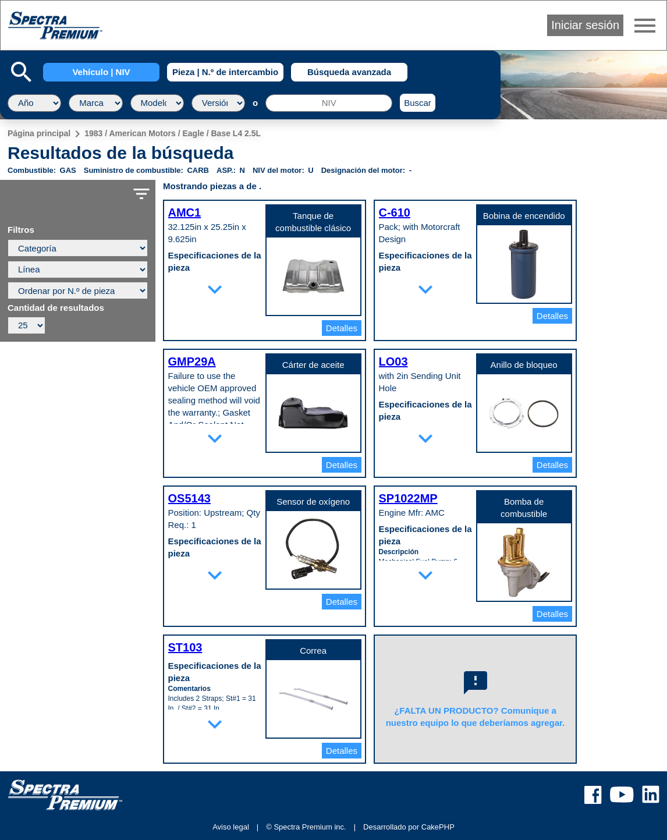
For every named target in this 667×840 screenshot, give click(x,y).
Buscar (417, 103)
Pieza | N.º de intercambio (225, 72)
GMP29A (192, 361)
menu (645, 26)
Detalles (341, 328)
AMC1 (184, 212)
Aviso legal (230, 827)
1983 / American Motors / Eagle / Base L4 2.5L (172, 133)
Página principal (39, 133)
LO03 (393, 361)
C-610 (394, 212)
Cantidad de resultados (56, 308)
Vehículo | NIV (101, 72)
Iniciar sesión (585, 25)
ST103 (185, 647)
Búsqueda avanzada (349, 72)
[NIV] (328, 103)
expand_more (215, 289)
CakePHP (438, 827)
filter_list (141, 193)
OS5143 (189, 498)
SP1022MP (408, 498)
